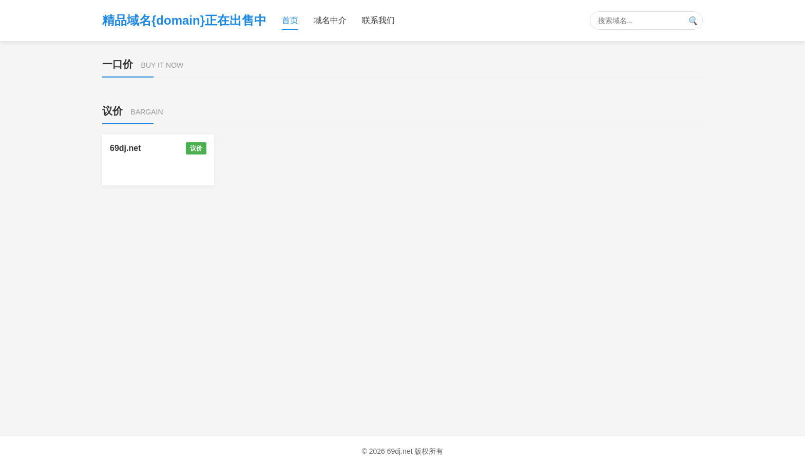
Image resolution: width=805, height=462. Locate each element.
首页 (290, 20)
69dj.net (125, 148)
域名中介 (330, 20)
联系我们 (378, 20)
